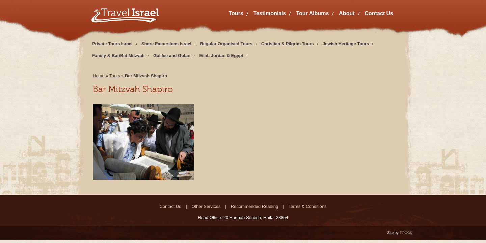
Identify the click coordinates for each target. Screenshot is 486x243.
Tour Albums (312, 13)
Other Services (205, 206)
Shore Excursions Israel (166, 43)
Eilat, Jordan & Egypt (221, 55)
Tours (236, 13)
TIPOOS (406, 233)
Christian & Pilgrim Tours (287, 43)
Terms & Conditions (308, 206)
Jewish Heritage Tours (346, 43)
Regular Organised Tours (226, 43)
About (346, 13)
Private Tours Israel (112, 43)
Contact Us (379, 13)
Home (99, 75)
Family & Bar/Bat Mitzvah (118, 55)
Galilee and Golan (171, 55)
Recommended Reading (254, 206)
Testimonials (269, 13)
